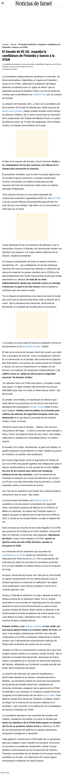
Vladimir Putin (40, 94)
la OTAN (56, 198)
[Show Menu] (3, 3)
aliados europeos (33, 626)
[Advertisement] (32, 24)
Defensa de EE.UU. (43, 500)
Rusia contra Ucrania (12, 111)
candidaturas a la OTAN (13, 555)
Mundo (13, 44)
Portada (5, 44)
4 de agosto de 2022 (9, 69)
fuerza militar (48, 695)
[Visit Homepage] (34, 3)
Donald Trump (36, 407)
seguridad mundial (31, 346)
